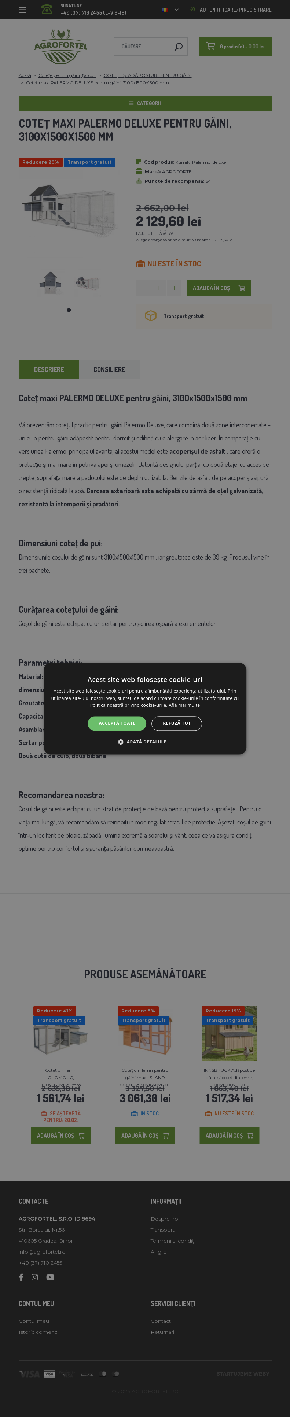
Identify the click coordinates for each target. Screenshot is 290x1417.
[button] (145, 741)
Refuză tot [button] (177, 723)
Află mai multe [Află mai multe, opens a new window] (184, 705)
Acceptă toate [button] (117, 723)
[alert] (145, 708)
